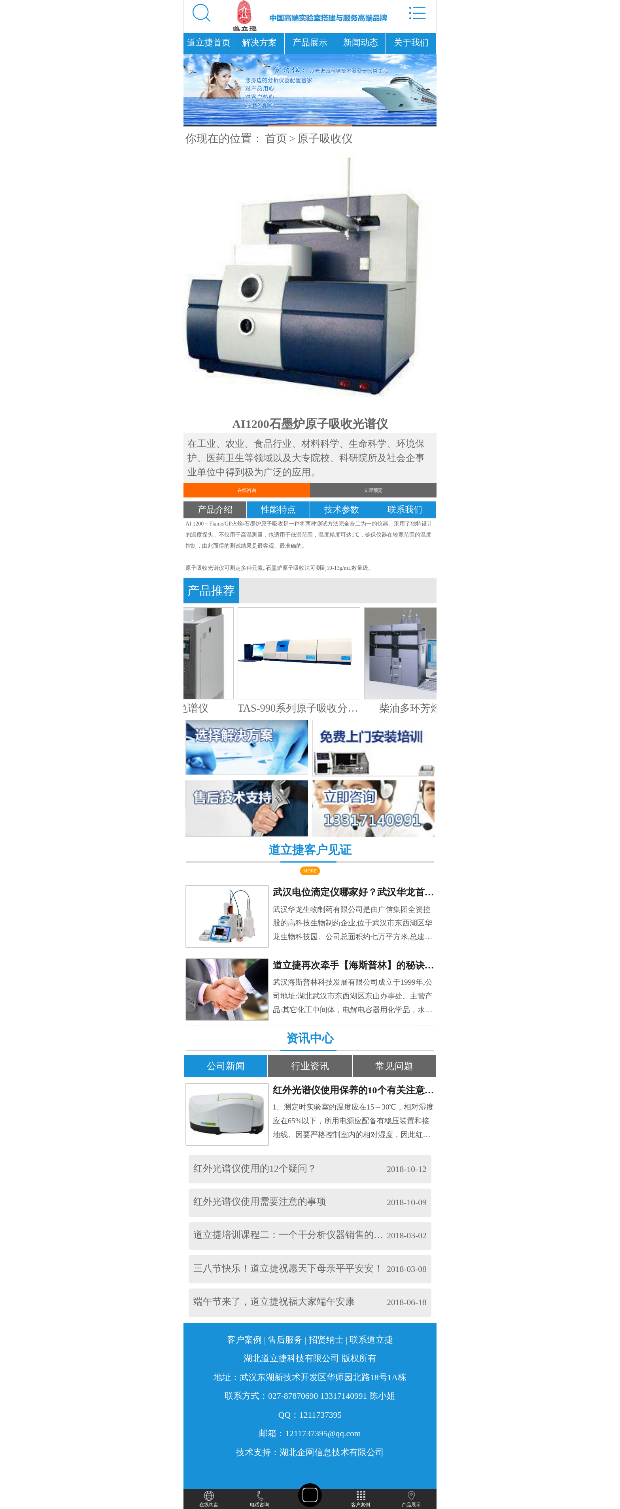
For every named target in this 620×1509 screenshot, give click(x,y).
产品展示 (310, 42)
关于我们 (411, 42)
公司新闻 (226, 1066)
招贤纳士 (326, 1340)
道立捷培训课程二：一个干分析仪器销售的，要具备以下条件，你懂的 (340, 1235)
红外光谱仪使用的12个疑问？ (255, 1168)
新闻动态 (360, 42)
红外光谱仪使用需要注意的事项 (259, 1201)
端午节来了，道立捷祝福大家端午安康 (274, 1301)
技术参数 (341, 509)
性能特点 (278, 509)
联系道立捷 (371, 1340)
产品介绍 (215, 509)
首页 (276, 138)
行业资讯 (310, 1066)
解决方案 (259, 42)
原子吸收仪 (325, 138)
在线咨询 (246, 490)
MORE (310, 871)
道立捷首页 (209, 42)
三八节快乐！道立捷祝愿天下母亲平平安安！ (288, 1268)
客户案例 (244, 1340)
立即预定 (373, 490)
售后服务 (285, 1340)
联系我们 (405, 509)
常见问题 (394, 1066)
